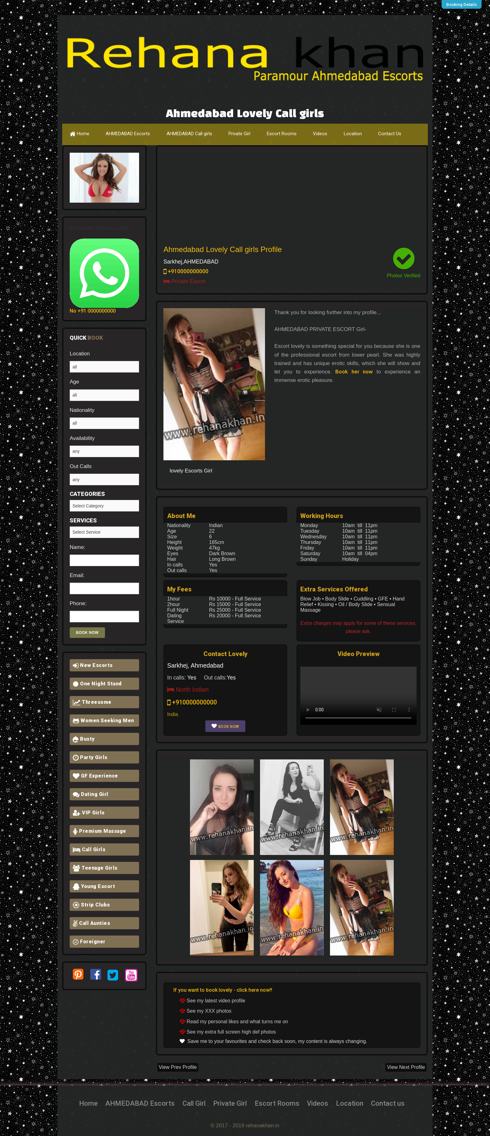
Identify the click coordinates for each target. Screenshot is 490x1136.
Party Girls (90, 757)
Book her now (354, 371)
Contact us (388, 1103)
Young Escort (94, 886)
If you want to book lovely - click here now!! (222, 990)
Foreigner (89, 942)
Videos (320, 133)
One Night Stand (97, 684)
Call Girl (194, 1103)
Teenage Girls (95, 868)
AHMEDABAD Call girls (189, 133)
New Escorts (93, 665)
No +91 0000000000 (93, 311)
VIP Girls (89, 813)
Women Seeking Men (103, 721)
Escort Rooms (282, 133)
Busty (84, 739)
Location (353, 133)
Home (79, 133)
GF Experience (95, 776)
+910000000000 (185, 271)
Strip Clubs (91, 905)
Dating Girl (90, 794)
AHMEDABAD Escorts (128, 133)
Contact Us (389, 133)
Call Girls (89, 849)
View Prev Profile (178, 1067)
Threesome (92, 702)
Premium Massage (99, 831)
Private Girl (239, 133)
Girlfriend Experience (104, 532)
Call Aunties (91, 923)
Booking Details (463, 4)
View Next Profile (406, 1067)
